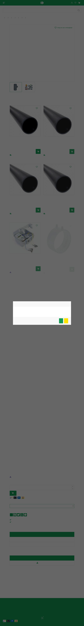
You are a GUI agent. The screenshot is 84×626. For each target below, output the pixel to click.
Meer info (66, 320)
